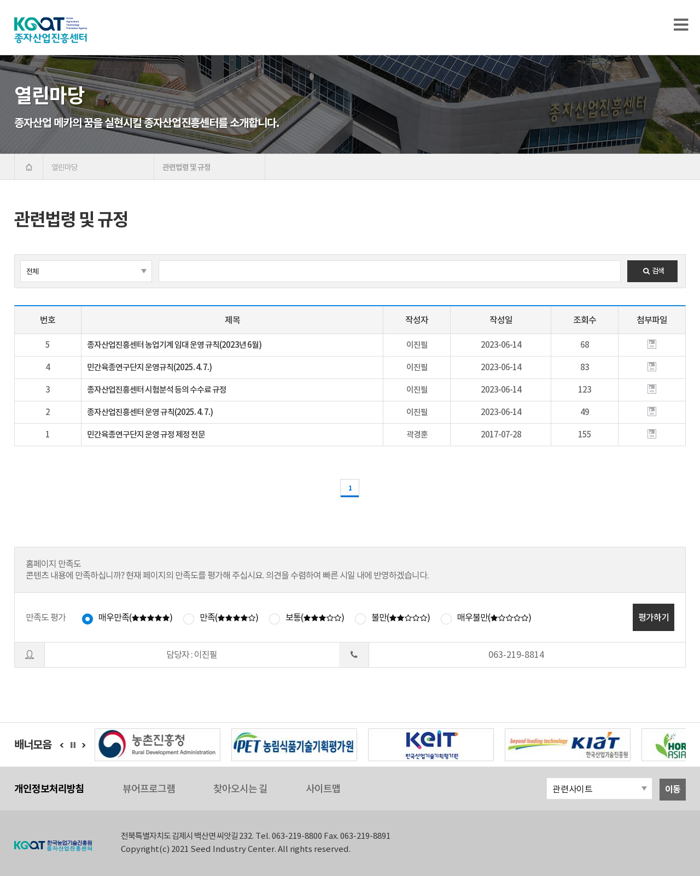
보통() (314, 617)
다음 (83, 745)
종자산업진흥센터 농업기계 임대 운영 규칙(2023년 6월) (174, 345)
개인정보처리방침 (49, 788)
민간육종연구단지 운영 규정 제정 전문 (146, 434)
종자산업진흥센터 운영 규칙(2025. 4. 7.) (150, 412)
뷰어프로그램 (148, 788)
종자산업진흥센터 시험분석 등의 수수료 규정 (156, 389)
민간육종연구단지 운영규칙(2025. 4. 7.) (149, 367)
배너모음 (32, 745)
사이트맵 (323, 788)
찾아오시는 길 (240, 788)
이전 (61, 745)
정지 (76, 745)
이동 (672, 789)
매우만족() (135, 617)
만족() (229, 617)
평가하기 (653, 617)
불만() (400, 617)
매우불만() (494, 617)
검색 (652, 271)
